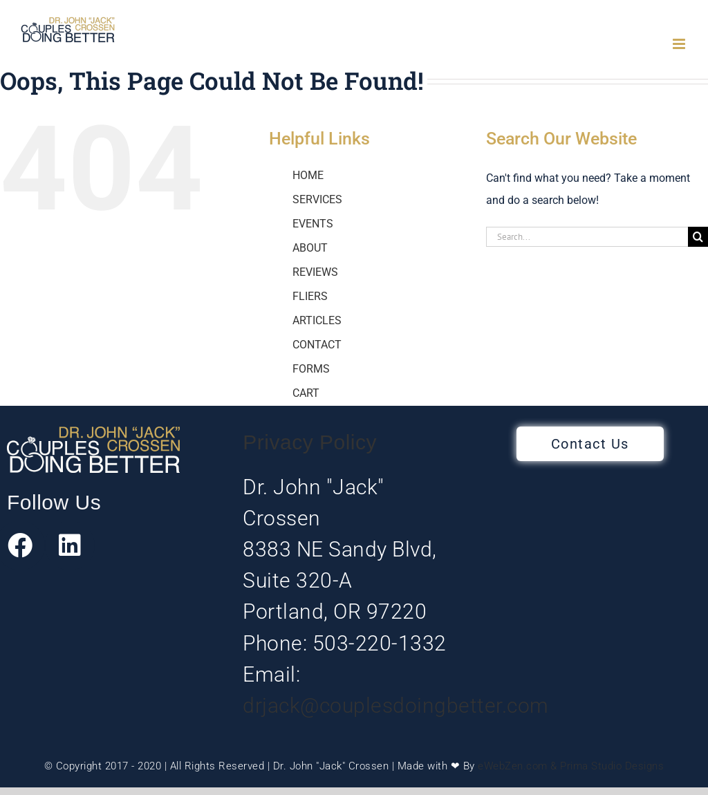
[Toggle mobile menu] (680, 44)
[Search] (698, 237)
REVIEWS (315, 272)
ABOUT (310, 247)
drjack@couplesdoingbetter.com (396, 705)
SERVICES (317, 199)
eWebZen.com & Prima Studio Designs (571, 766)
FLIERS (310, 296)
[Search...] (587, 237)
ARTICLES (317, 320)
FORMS (311, 368)
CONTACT (317, 344)
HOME (308, 175)
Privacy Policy (310, 442)
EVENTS (312, 223)
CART (305, 393)
